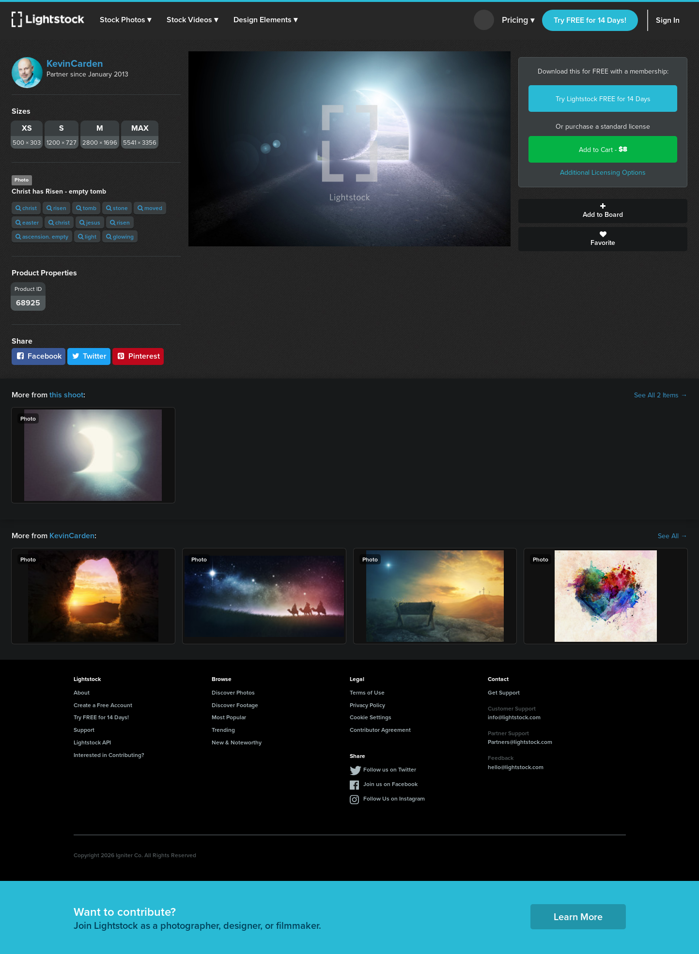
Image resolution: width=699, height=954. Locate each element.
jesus (89, 222)
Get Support (504, 692)
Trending (223, 730)
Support (84, 730)
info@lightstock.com (514, 717)
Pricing (518, 20)
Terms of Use (367, 692)
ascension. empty (42, 236)
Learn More (578, 916)
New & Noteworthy (237, 742)
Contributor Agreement (380, 730)
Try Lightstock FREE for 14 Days (603, 99)
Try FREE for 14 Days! (590, 20)
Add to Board (603, 211)
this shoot (66, 394)
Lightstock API (92, 742)
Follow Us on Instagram (394, 798)
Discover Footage (235, 705)
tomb (86, 208)
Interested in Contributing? (109, 755)
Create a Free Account (103, 705)
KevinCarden (75, 63)
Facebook (39, 356)
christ (26, 208)
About (82, 692)
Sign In (668, 20)
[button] (125, 20)
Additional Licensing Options (603, 172)
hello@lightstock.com (516, 767)
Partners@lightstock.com (520, 742)
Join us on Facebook (390, 784)
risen (56, 208)
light (87, 236)
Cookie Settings (370, 717)
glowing (120, 236)
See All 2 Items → (660, 395)
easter (27, 222)
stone (117, 208)
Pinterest (138, 356)
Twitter (89, 356)
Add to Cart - (603, 149)
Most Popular (229, 717)
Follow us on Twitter (389, 769)
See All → (672, 536)
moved (150, 208)
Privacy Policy (367, 705)
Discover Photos (233, 692)
